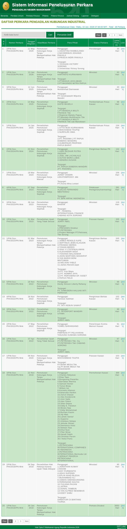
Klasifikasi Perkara (46, 43)
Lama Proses (116, 42)
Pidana (45, 16)
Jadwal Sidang (73, 16)
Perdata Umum (17, 16)
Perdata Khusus (33, 16)
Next (120, 35)
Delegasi (95, 16)
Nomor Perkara (16, 43)
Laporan (85, 16)
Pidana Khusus (57, 16)
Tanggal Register (31, 42)
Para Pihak (72, 43)
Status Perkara (101, 43)
